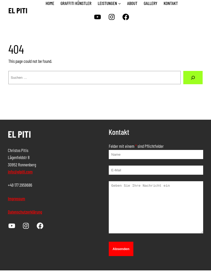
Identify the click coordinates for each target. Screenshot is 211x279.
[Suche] (193, 77)
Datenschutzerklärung (25, 211)
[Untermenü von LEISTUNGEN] (119, 3)
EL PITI (17, 10)
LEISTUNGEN (107, 3)
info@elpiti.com (20, 171)
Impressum (16, 198)
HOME (50, 3)
